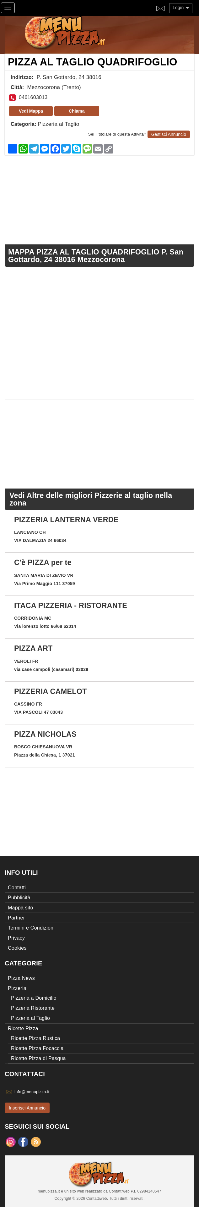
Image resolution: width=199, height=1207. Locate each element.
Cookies (17, 948)
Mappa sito (20, 907)
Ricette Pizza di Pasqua (38, 1058)
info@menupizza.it (31, 1091)
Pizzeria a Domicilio (33, 998)
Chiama (77, 111)
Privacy (16, 938)
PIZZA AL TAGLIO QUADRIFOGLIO (92, 62)
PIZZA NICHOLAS (45, 734)
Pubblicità (19, 897)
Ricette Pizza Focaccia (37, 1048)
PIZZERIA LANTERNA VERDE (66, 520)
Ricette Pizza (23, 1028)
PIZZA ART (33, 648)
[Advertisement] (99, 200)
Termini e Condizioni (31, 927)
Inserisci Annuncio (27, 1107)
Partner (16, 917)
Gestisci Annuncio (168, 134)
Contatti (17, 887)
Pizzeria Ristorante (33, 1008)
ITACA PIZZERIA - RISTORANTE (70, 605)
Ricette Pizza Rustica (35, 1038)
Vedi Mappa (31, 111)
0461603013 (33, 97)
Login (181, 7)
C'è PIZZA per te (43, 562)
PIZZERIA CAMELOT (50, 691)
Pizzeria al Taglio (58, 124)
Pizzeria (17, 988)
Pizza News (21, 978)
